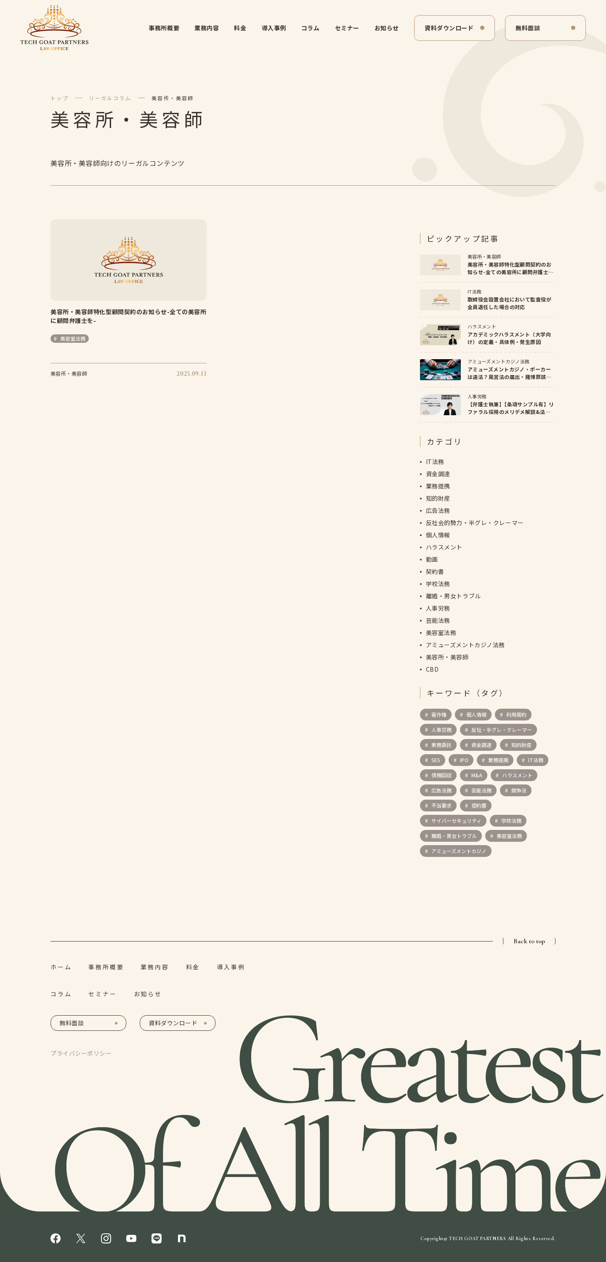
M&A (476, 775)
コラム (310, 28)
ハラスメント (444, 547)
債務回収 (441, 775)
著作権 (438, 714)
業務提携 (438, 486)
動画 (432, 559)
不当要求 (441, 805)
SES (435, 760)
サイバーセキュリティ (455, 820)
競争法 (518, 790)
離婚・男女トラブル (453, 596)
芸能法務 (438, 620)
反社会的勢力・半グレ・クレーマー (475, 523)
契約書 (435, 572)
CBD (432, 669)
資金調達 (438, 474)
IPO (463, 760)
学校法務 (438, 584)
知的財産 (438, 498)
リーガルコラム (110, 97)
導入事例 (274, 28)
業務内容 (206, 28)
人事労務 (438, 608)
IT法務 (435, 462)
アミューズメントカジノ (458, 851)
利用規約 (515, 714)
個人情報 (438, 535)
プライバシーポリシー (81, 1053)
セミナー (347, 28)
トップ (59, 97)
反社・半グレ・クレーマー (501, 730)
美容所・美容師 (173, 97)
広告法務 (438, 511)
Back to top (529, 941)
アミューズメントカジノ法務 (465, 645)
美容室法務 (441, 633)
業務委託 (441, 745)
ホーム (61, 967)
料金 (240, 28)
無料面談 (528, 28)
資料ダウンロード (449, 28)
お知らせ (387, 28)
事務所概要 (164, 28)
